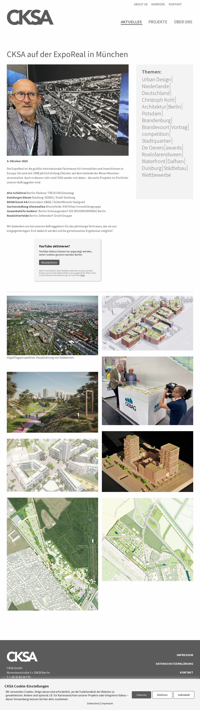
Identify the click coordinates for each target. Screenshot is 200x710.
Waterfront (153, 161)
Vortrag (179, 127)
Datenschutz (93, 703)
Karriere (158, 4)
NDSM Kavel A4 (17, 202)
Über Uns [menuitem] (183, 21)
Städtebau (175, 168)
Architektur (154, 106)
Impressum (185, 655)
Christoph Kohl (158, 99)
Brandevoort (155, 127)
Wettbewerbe (156, 174)
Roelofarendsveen (161, 154)
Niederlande (155, 86)
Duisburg (152, 168)
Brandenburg (156, 120)
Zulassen (141, 695)
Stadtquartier (156, 140)
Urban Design (156, 79)
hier (82, 275)
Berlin (174, 106)
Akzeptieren (49, 262)
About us (141, 4)
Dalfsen (175, 161)
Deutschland (156, 93)
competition (155, 134)
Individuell (184, 695)
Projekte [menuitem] (157, 21)
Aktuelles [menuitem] (131, 21)
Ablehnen (162, 695)
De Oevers (153, 147)
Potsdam (151, 113)
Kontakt (175, 4)
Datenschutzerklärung (174, 663)
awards (174, 147)
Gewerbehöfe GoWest (22, 211)
